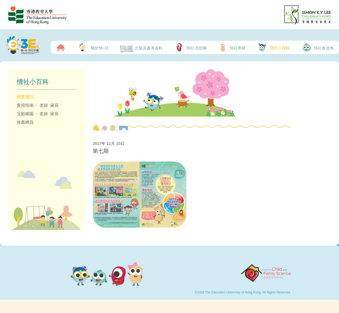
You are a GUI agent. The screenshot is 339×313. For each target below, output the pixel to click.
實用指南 (25, 105)
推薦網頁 (25, 122)
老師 (43, 105)
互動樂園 (25, 114)
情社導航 (232, 47)
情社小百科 (273, 47)
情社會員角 (317, 47)
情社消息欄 (190, 47)
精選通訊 (25, 97)
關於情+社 (93, 47)
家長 (54, 105)
